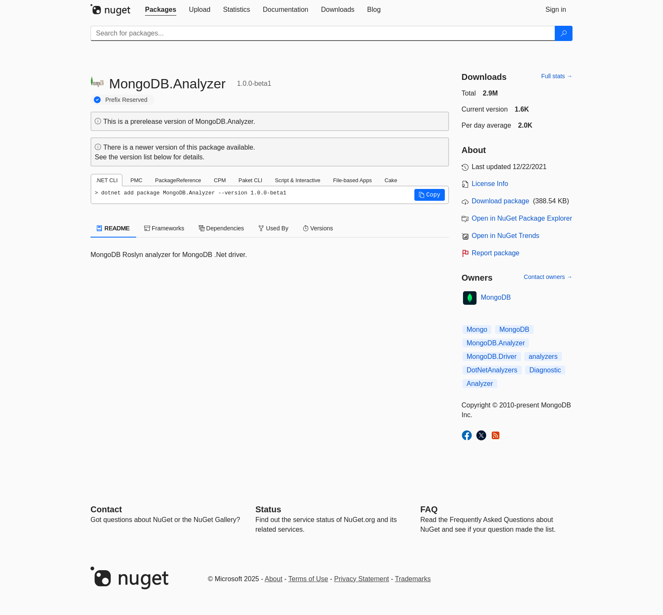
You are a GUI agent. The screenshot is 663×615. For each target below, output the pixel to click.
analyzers (543, 356)
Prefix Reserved (126, 99)
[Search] (564, 33)
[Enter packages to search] (322, 33)
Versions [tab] (318, 228)
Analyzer (480, 383)
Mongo (477, 329)
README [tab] (113, 228)
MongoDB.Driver (492, 356)
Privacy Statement (361, 578)
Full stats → (557, 76)
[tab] (161, 9)
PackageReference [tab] (178, 180)
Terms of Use (308, 578)
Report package (496, 253)
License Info (490, 183)
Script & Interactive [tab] (297, 180)
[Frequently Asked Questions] (429, 509)
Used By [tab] (273, 228)
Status (268, 509)
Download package (500, 201)
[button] (429, 195)
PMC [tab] (136, 180)
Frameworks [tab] (164, 228)
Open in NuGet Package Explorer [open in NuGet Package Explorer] (522, 218)
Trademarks (413, 578)
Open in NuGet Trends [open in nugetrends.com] (506, 235)
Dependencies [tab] (221, 228)
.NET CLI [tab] (107, 180)
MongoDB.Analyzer (496, 343)
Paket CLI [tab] (250, 180)
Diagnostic (545, 370)
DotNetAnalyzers (492, 370)
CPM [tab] (220, 180)
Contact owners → (548, 276)
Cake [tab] (390, 180)
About (273, 578)
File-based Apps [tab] (352, 180)
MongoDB (496, 297)
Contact (106, 509)
